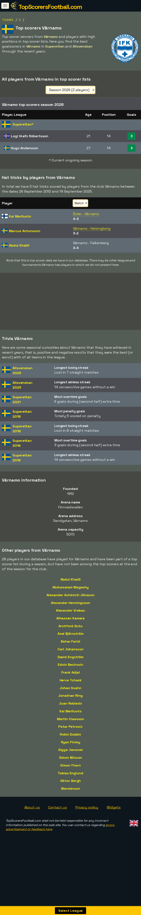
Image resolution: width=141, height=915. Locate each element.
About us (32, 816)
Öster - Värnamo (86, 214)
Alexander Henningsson (70, 612)
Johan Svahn (70, 697)
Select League (70, 910)
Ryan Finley (70, 751)
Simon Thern (70, 774)
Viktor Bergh (70, 790)
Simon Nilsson (70, 767)
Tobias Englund (70, 782)
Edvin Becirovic (70, 674)
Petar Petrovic (70, 736)
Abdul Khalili (70, 588)
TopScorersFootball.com (50, 7)
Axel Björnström (71, 643)
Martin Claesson (70, 728)
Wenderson (70, 798)
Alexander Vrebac (70, 619)
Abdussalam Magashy (70, 596)
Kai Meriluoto (70, 720)
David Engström (71, 666)
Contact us (57, 816)
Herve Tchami (71, 689)
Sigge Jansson (70, 759)
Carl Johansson (70, 658)
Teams (8, 20)
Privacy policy (87, 816)
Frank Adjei (70, 681)
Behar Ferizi (70, 650)
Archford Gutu (70, 635)
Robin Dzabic (70, 743)
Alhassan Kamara (70, 627)
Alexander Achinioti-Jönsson (70, 604)
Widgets (113, 816)
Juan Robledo (70, 712)
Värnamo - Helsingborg (92, 228)
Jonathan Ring (70, 705)
